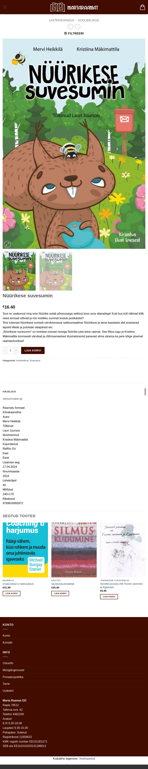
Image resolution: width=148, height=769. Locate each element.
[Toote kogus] (10, 350)
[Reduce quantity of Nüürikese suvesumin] (5, 350)
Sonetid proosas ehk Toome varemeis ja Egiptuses (121, 585)
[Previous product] (77, 26)
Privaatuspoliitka (13, 677)
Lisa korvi (33, 350)
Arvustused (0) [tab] (12, 399)
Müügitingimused (13, 670)
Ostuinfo (8, 663)
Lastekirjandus (61, 20)
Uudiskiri (8, 690)
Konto (6, 635)
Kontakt (7, 642)
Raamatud (35, 360)
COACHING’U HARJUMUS (18, 584)
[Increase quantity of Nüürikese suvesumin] (16, 350)
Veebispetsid (87, 758)
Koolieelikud (88, 20)
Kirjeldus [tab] (9, 391)
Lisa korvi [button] (12, 593)
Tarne (6, 683)
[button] (5, 7)
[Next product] (70, 26)
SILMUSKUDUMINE (62, 584)
